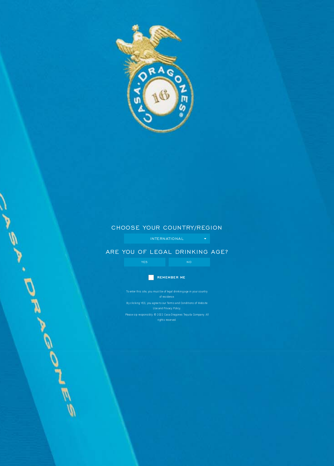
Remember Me (171, 277)
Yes (144, 262)
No (189, 262)
